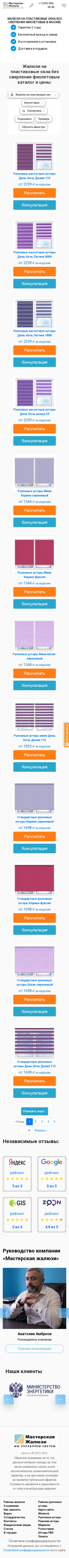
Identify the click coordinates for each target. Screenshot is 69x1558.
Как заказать (12, 1509)
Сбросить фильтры (33, 126)
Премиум (43, 118)
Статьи (8, 1528)
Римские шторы (48, 1521)
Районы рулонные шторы (50, 1504)
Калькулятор (67, 735)
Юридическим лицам (17, 1525)
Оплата (43, 1536)
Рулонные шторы (49, 1517)
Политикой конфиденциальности (26, 1550)
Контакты (10, 1521)
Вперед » (41, 1130)
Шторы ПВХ (45, 1532)
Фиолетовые (32, 102)
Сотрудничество (14, 1517)
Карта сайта (46, 1509)
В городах (10, 1532)
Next (64, 1313)
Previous (5, 1313)
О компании (11, 1505)
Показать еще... (34, 1111)
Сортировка (34, 110)
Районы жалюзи (14, 1502)
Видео (8, 1513)
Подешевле (24, 118)
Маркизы (44, 1525)
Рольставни (46, 1528)
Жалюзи (43, 1513)
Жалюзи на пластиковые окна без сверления (37, 94)
